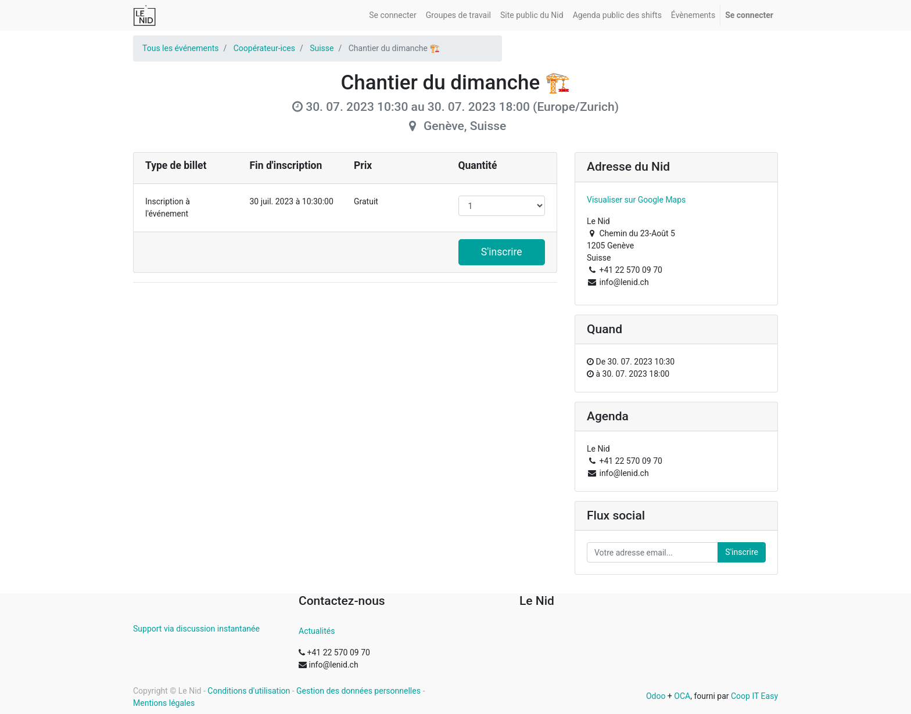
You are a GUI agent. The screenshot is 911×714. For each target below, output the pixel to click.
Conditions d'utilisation (248, 690)
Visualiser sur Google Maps (636, 199)
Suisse (321, 48)
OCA (682, 696)
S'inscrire (501, 252)
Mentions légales (164, 703)
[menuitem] (392, 15)
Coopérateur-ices (264, 48)
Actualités (317, 631)
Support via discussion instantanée (196, 628)
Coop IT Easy (754, 696)
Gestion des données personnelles (358, 690)
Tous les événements (180, 48)
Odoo (656, 696)
